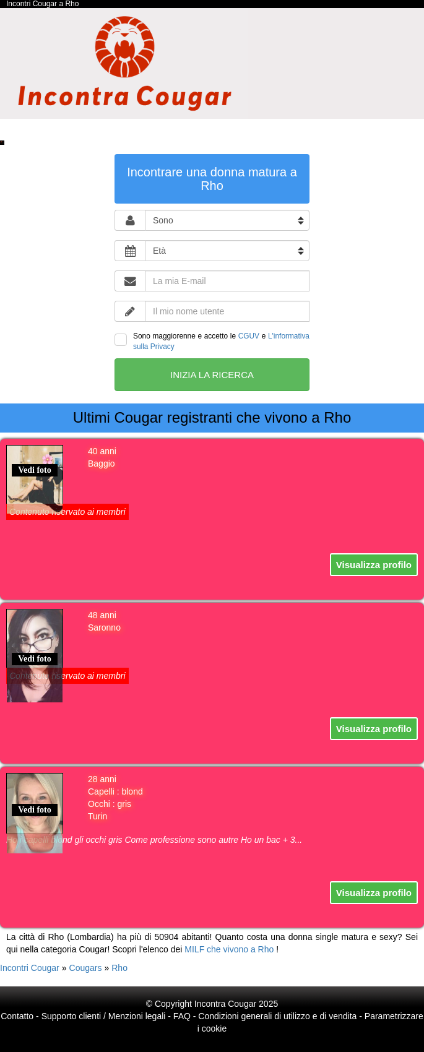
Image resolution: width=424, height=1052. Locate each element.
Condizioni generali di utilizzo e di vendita (277, 1016)
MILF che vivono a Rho (229, 949)
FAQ (182, 1016)
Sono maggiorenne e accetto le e (212, 341)
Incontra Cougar (225, 1004)
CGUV (248, 336)
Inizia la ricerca (212, 374)
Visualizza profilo (374, 564)
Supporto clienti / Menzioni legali (103, 1016)
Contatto (17, 1016)
